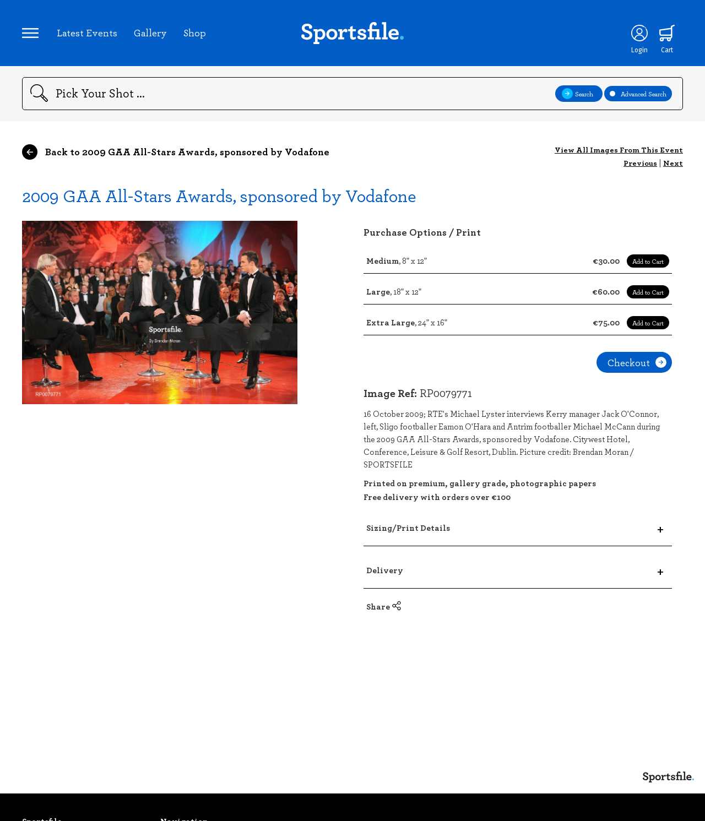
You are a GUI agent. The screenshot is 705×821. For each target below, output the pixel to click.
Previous (640, 162)
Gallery (150, 32)
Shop (194, 32)
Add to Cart (648, 261)
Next (673, 162)
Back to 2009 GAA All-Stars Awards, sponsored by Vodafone (175, 152)
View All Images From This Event (619, 149)
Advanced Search (638, 93)
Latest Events (87, 32)
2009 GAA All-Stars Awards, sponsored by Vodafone (219, 195)
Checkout (637, 362)
